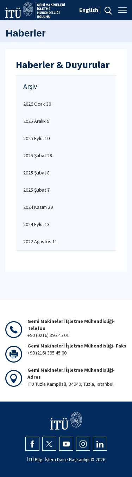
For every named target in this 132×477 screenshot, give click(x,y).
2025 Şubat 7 (36, 190)
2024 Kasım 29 (38, 207)
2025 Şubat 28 (37, 155)
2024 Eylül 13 (36, 224)
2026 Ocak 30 (37, 104)
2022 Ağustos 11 (40, 241)
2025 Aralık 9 (36, 121)
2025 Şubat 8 (36, 173)
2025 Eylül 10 (36, 138)
